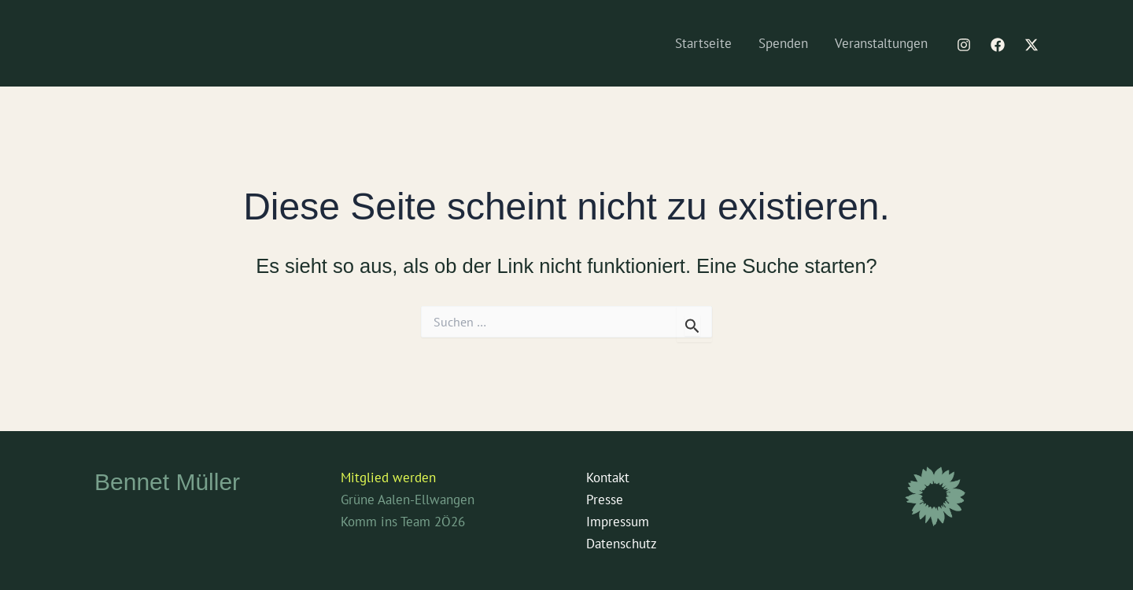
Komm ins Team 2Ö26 (403, 521)
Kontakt (607, 477)
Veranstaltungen (881, 43)
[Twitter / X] (1031, 45)
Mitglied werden (388, 477)
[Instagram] (964, 45)
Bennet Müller (167, 482)
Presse (604, 499)
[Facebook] (998, 45)
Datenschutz (621, 543)
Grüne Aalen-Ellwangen (407, 499)
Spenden (783, 43)
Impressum (617, 521)
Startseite (703, 43)
